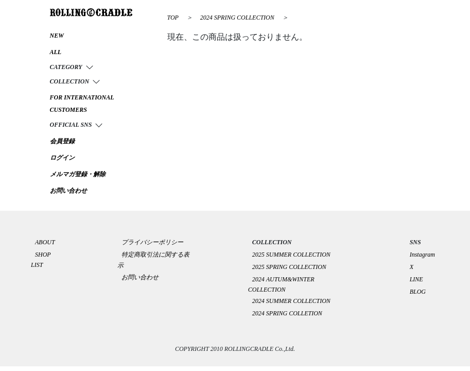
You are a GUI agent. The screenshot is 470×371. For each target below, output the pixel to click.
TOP (173, 17)
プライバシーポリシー (155, 242)
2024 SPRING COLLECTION (238, 17)
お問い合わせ (140, 277)
